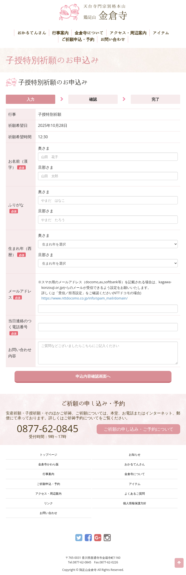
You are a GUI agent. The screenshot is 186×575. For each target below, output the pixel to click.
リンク (48, 503)
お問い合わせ (112, 39)
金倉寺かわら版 (48, 464)
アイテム (161, 33)
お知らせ (134, 454)
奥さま (44, 148)
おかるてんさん (31, 33)
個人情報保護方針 (134, 503)
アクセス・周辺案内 (128, 33)
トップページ (48, 454)
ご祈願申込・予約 (77, 39)
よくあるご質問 (134, 493)
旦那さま (46, 167)
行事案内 (60, 33)
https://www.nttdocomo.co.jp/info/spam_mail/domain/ (84, 298)
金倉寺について (89, 33)
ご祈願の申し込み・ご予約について (138, 429)
